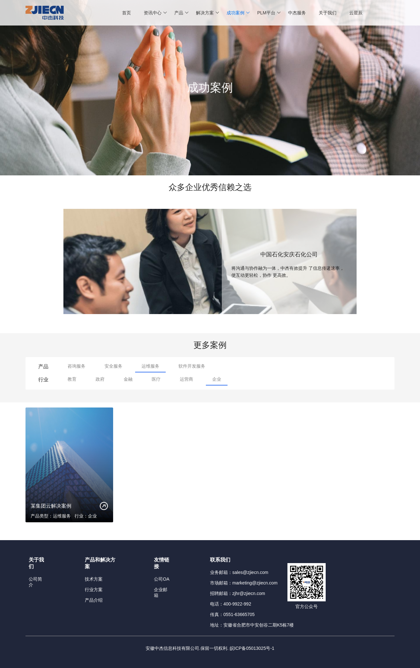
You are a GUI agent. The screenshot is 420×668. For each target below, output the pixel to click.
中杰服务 (297, 12)
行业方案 (94, 589)
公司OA (161, 579)
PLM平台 (269, 13)
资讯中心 (155, 13)
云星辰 (356, 12)
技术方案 (94, 579)
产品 (181, 13)
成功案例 (238, 13)
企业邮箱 (160, 592)
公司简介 (35, 581)
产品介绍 (94, 600)
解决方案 (207, 13)
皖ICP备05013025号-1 (252, 648)
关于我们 (328, 12)
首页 (126, 12)
